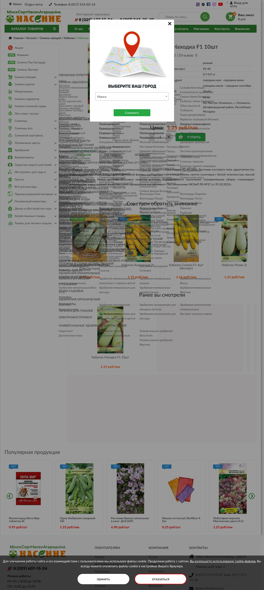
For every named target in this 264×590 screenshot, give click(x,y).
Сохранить (132, 112)
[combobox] (132, 96)
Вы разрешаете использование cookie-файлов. (223, 561)
